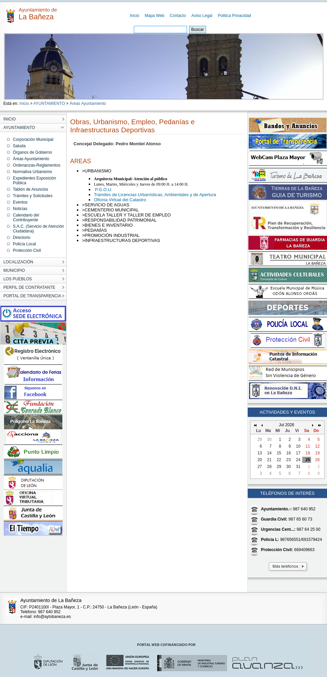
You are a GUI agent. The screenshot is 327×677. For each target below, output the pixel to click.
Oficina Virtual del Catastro (120, 199)
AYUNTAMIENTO (49, 103)
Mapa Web (154, 15)
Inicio (134, 15)
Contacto (178, 15)
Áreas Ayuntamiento (87, 103)
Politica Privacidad (234, 15)
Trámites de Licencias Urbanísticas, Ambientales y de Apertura (155, 194)
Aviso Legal (201, 15)
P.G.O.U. (103, 189)
